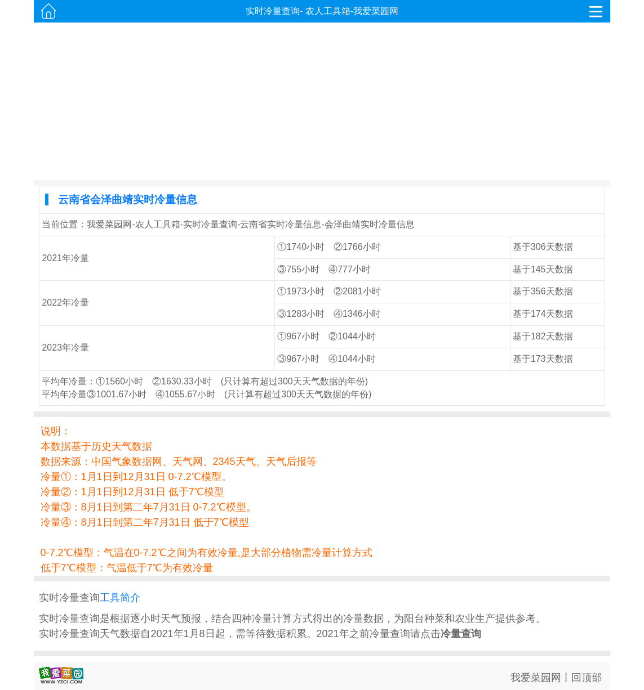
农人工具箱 (327, 11)
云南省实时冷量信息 (280, 224)
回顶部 (586, 677)
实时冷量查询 (273, 11)
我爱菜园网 (375, 11)
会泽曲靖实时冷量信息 (370, 224)
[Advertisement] (322, 101)
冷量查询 (461, 633)
